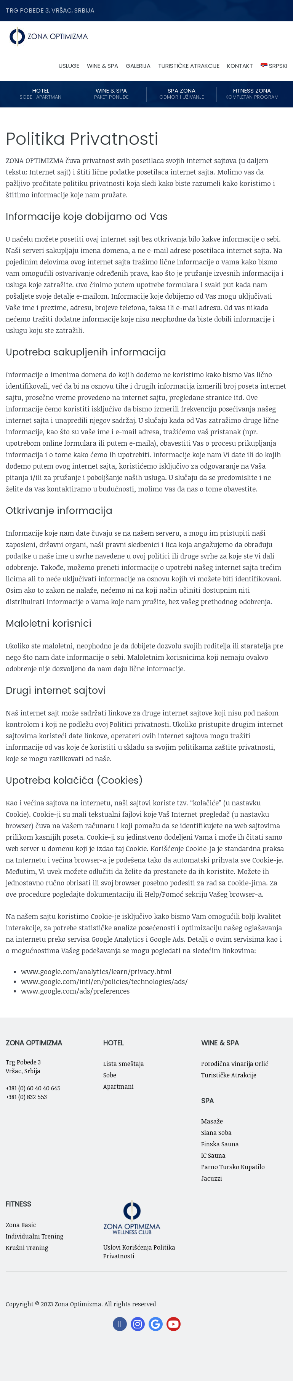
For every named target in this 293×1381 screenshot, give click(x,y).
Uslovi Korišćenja (127, 1247)
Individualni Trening (35, 1236)
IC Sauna (213, 1155)
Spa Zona (182, 94)
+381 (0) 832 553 (26, 1097)
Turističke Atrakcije (188, 66)
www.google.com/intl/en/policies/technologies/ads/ (104, 981)
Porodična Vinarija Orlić (234, 1063)
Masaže (212, 1121)
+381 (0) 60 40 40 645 (33, 1088)
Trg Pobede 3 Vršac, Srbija (23, 1066)
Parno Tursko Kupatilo (233, 1167)
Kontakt (240, 66)
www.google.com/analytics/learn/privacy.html (96, 971)
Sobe (109, 1075)
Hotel (41, 94)
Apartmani (118, 1086)
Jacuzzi (211, 1178)
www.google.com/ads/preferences (75, 990)
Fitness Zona (252, 94)
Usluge (69, 66)
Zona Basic (21, 1225)
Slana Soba (216, 1132)
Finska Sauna (220, 1144)
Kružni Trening (27, 1247)
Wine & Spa (102, 66)
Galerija (138, 66)
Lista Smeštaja (123, 1063)
